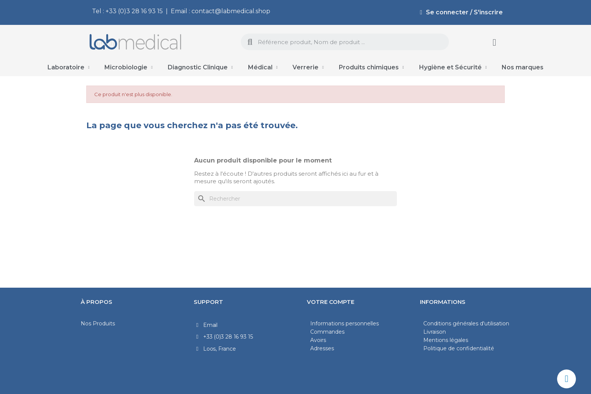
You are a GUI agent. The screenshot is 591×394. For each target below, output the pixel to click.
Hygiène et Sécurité (453, 67)
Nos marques (523, 67)
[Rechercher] (295, 198)
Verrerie (308, 67)
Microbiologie (128, 67)
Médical (263, 67)
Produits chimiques (371, 67)
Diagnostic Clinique (200, 67)
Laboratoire (68, 67)
